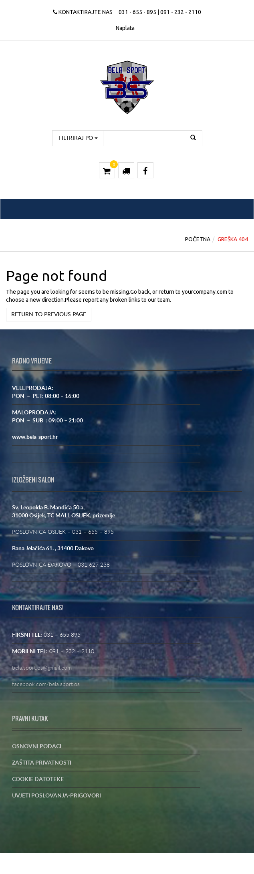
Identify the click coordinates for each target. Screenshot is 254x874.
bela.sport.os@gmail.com (42, 668)
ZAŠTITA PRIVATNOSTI (41, 763)
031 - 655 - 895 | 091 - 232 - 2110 (160, 12)
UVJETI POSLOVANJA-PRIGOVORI (56, 796)
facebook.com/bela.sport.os (46, 684)
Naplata (125, 28)
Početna (197, 239)
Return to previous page (48, 314)
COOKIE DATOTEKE (38, 779)
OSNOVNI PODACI (36, 746)
